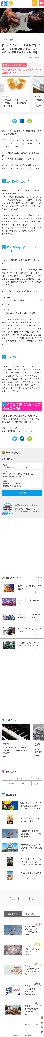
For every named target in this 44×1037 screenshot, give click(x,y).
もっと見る (40, 577)
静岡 (5, 40)
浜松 (37, 783)
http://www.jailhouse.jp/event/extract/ (31, 34)
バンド (7, 778)
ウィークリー (31, 914)
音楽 (12, 40)
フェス (19, 778)
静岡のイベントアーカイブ (26, 505)
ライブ (25, 783)
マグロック (10, 783)
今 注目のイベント (13, 914)
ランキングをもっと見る (31, 1024)
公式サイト (22, 493)
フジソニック (33, 778)
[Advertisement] (22, 547)
